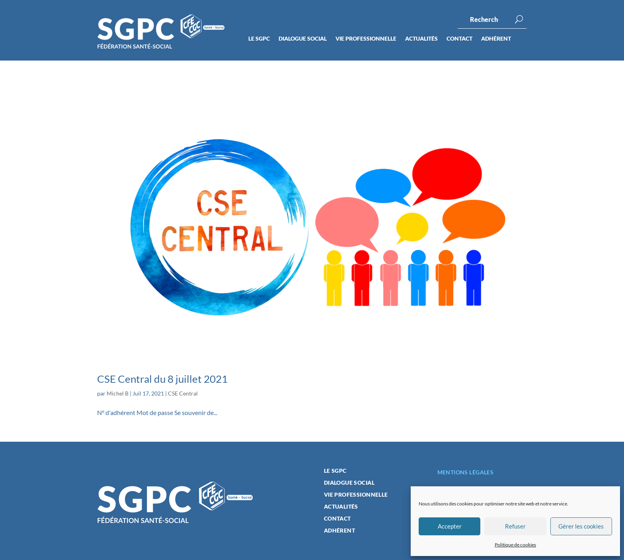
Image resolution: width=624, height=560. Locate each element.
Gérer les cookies (581, 526)
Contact (459, 39)
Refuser (515, 526)
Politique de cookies (515, 545)
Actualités (421, 39)
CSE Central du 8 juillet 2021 (162, 378)
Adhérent (496, 39)
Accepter (450, 526)
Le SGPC (259, 39)
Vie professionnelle (365, 39)
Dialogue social (303, 39)
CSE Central (183, 393)
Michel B (118, 393)
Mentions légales (465, 472)
